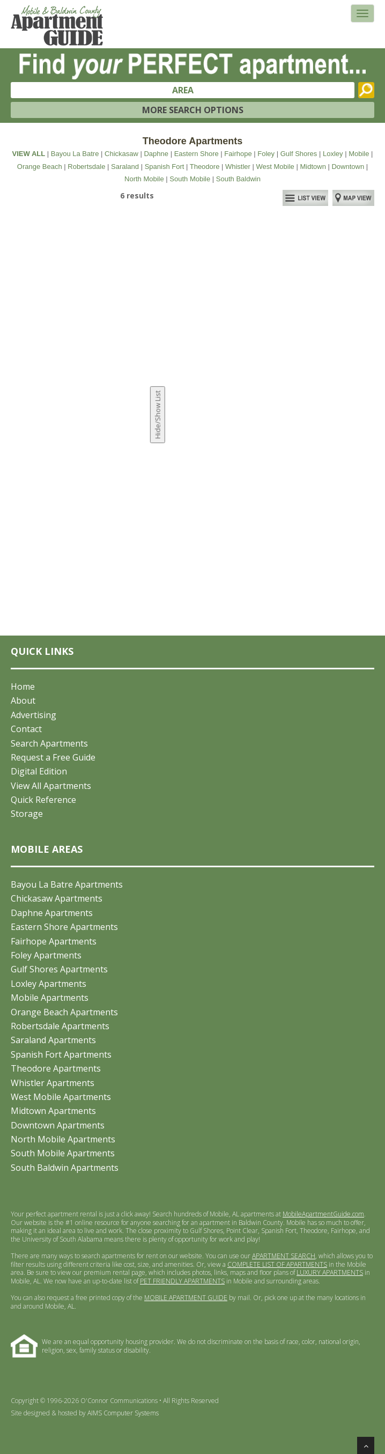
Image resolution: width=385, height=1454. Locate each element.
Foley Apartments (46, 955)
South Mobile (189, 179)
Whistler (237, 167)
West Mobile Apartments (61, 1097)
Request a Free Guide (53, 757)
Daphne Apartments (52, 913)
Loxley (333, 154)
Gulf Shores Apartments (59, 969)
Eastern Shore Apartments (64, 927)
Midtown (312, 167)
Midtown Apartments (53, 1111)
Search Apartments (49, 743)
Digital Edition (39, 771)
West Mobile (275, 167)
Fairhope (237, 154)
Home (23, 686)
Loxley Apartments (48, 984)
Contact (26, 729)
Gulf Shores (298, 154)
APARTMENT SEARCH (283, 1255)
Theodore (205, 167)
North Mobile (144, 179)
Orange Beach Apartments (64, 1012)
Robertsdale (86, 167)
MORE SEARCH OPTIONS (192, 110)
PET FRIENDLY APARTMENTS (182, 1281)
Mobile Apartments (49, 997)
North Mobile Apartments (63, 1139)
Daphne (156, 154)
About (23, 700)
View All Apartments (51, 786)
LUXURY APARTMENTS (330, 1272)
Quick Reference (43, 800)
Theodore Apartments (56, 1068)
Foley (266, 154)
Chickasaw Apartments (56, 898)
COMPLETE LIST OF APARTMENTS (277, 1264)
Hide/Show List (157, 415)
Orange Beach (39, 167)
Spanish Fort (164, 167)
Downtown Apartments (58, 1125)
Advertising (33, 715)
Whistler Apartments (52, 1083)
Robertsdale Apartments (60, 1026)
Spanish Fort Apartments (61, 1054)
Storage (27, 814)
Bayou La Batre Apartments (67, 884)
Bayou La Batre (75, 154)
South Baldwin (238, 179)
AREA (183, 90)
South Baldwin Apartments (65, 1167)
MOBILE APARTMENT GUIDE (185, 1297)
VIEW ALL (29, 154)
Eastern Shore (196, 154)
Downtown (347, 167)
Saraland (125, 167)
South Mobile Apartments (63, 1153)
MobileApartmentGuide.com (323, 1214)
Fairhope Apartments (54, 941)
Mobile (359, 154)
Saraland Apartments (53, 1040)
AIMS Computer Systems (123, 1413)
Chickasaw (121, 154)
